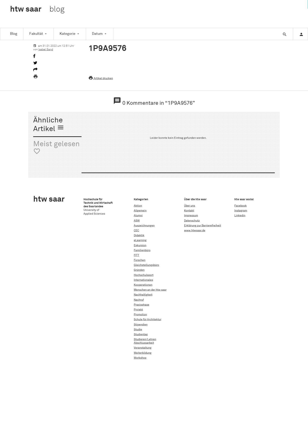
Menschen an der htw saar (150, 289)
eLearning (140, 240)
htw (37, 9)
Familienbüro (142, 250)
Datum (97, 34)
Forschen (139, 260)
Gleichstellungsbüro (146, 265)
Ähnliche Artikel (48, 125)
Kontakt (189, 210)
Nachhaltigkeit (143, 294)
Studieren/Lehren (145, 339)
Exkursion (140, 245)
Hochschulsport (143, 275)
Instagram (240, 210)
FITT (136, 255)
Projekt (138, 309)
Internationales (143, 280)
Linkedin (239, 215)
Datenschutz (192, 220)
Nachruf (139, 299)
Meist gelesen (56, 148)
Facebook (240, 205)
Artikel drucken (100, 78)
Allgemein (140, 210)
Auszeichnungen (144, 225)
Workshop (140, 357)
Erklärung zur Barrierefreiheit (202, 225)
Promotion (140, 314)
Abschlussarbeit (144, 343)
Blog (13, 34)
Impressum (191, 215)
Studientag (141, 334)
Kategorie (67, 34)
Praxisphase (141, 304)
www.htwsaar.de (194, 230)
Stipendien (141, 324)
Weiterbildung (142, 353)
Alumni (138, 215)
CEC (136, 230)
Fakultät (36, 34)
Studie (138, 329)
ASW (137, 220)
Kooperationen (143, 285)
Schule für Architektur (147, 319)
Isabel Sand (45, 49)
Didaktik (139, 235)
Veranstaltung (142, 347)
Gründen (139, 270)
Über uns (189, 205)
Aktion (138, 205)
